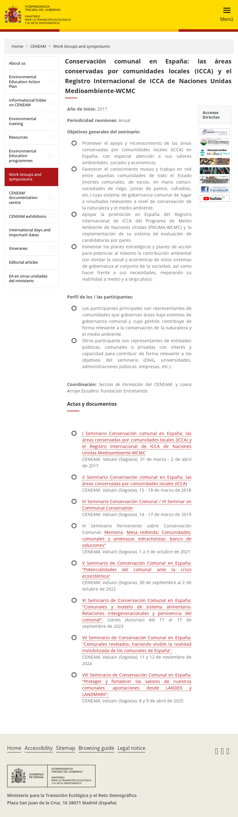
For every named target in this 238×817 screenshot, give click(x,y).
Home (17, 46)
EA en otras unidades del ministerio (28, 278)
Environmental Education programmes (22, 155)
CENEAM (38, 46)
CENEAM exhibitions (27, 216)
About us (17, 63)
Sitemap (65, 748)
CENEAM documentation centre (23, 197)
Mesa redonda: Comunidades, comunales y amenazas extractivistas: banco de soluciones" (137, 538)
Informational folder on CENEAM (27, 102)
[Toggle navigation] (225, 14)
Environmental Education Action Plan (24, 81)
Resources (18, 137)
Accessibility (39, 748)
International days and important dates (29, 232)
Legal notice (131, 748)
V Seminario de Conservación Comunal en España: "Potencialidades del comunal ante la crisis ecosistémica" (137, 569)
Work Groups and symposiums (81, 46)
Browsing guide (96, 748)
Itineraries (18, 248)
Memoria (113, 532)
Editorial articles (23, 262)
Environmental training (22, 121)
